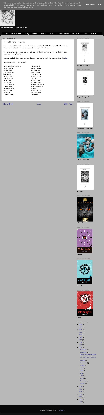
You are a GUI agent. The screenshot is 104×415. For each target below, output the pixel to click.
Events (85, 34)
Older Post (68, 104)
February (83, 381)
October (82, 360)
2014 (80, 391)
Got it (98, 5)
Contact (93, 34)
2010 (80, 402)
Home (6, 34)
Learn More (90, 5)
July (81, 368)
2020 (80, 340)
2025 (80, 327)
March (82, 378)
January (82, 383)
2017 (80, 347)
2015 (80, 389)
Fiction (34, 34)
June (82, 370)
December (83, 350)
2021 (80, 337)
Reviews (43, 34)
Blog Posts (75, 34)
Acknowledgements (62, 34)
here (66, 58)
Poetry (27, 34)
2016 (80, 386)
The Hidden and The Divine (88, 357)
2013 (80, 394)
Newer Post (8, 104)
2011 (80, 399)
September (83, 363)
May (81, 373)
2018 (80, 345)
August (82, 365)
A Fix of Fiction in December (88, 354)
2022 (80, 334)
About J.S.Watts (16, 34)
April (81, 375)
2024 (80, 329)
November (83, 352)
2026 (80, 324)
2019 (80, 342)
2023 (80, 332)
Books (51, 34)
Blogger (61, 410)
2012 (80, 396)
